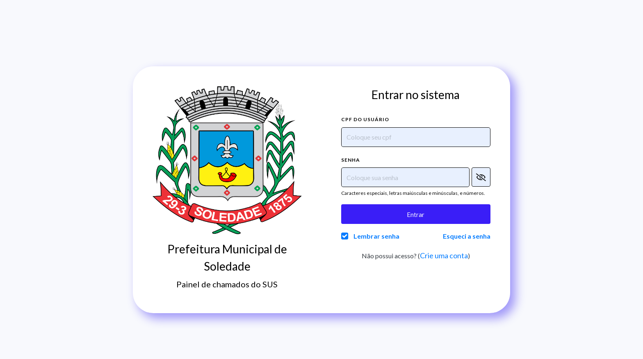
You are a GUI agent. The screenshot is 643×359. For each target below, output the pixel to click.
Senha (350, 160)
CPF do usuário (365, 119)
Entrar (415, 214)
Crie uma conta (444, 255)
